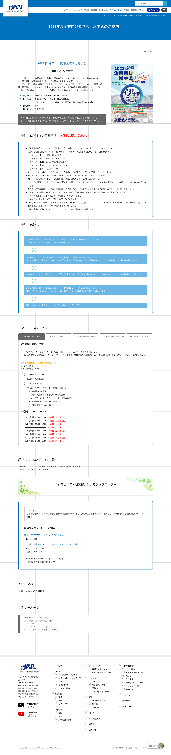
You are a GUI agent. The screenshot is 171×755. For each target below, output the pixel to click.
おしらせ (96, 681)
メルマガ (126, 695)
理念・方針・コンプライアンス (70, 680)
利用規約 (129, 748)
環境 (60, 697)
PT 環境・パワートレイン (58, 337)
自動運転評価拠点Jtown (102, 672)
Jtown (128, 676)
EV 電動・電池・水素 (32, 337)
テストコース (94, 666)
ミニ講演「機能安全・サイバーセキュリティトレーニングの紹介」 (52, 544)
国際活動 (92, 724)
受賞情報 (96, 688)
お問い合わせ (153, 10)
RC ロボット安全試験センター (112, 337)
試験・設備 (130, 669)
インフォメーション (115, 10)
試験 (60, 713)
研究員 (95, 704)
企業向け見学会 (142, 15)
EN (164, 10)
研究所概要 (63, 685)
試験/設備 (59, 710)
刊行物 (91, 713)
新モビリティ (64, 704)
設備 (60, 716)
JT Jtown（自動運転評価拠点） (85, 337)
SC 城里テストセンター (139, 337)
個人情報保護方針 (118, 748)
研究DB (126, 10)
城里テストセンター (100, 669)
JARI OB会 (127, 706)
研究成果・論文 (98, 685)
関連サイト (137, 748)
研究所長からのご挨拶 (68, 675)
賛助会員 (129, 679)
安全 (60, 701)
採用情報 (134, 10)
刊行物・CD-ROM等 (134, 683)
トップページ (66, 10)
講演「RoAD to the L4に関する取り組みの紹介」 (44, 535)
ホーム (104, 15)
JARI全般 (130, 689)
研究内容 (59, 694)
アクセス (141, 10)
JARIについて (61, 671)
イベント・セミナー (125, 15)
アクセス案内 (64, 688)
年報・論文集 (94, 719)
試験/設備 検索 (65, 720)
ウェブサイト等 (132, 686)
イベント (134, 15)
